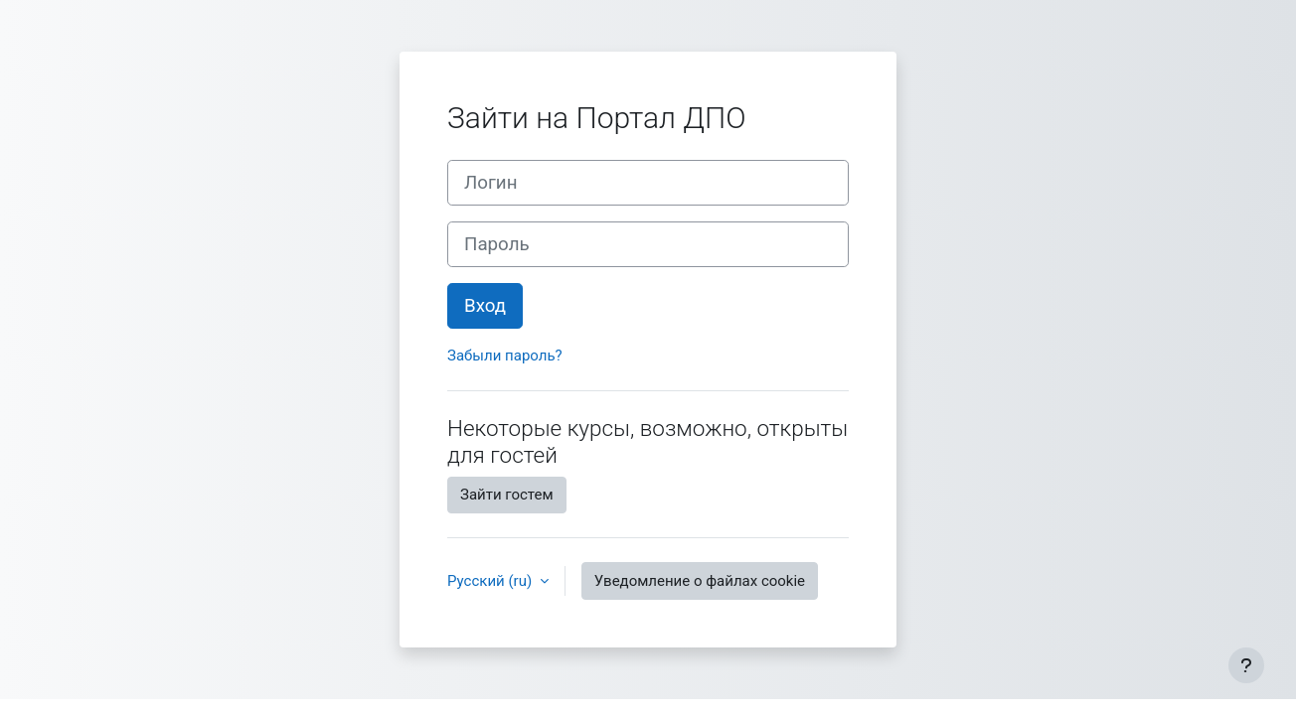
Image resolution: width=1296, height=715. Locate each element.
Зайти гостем (507, 494)
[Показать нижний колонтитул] (1246, 665)
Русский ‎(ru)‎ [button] (491, 581)
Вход (485, 306)
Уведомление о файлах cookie (699, 581)
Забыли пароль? (505, 355)
